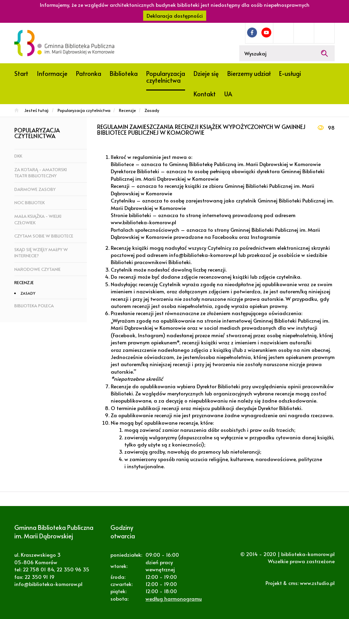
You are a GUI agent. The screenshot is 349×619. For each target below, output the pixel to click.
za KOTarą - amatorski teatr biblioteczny (40, 172)
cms (293, 582)
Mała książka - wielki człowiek (37, 219)
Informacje (52, 73)
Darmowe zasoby (35, 189)
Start (21, 73)
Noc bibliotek (29, 202)
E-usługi (290, 73)
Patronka (88, 73)
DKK (18, 156)
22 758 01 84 (38, 569)
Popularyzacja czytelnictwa (165, 76)
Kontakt (205, 93)
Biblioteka (124, 73)
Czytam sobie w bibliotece (43, 236)
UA (228, 93)
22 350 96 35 (73, 569)
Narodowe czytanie (37, 269)
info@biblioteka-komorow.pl (48, 583)
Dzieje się (206, 73)
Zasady (27, 293)
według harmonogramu (174, 598)
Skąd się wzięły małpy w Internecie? (41, 252)
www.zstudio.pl (317, 582)
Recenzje (24, 282)
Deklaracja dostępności (175, 15)
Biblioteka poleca (34, 306)
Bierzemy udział (249, 73)
